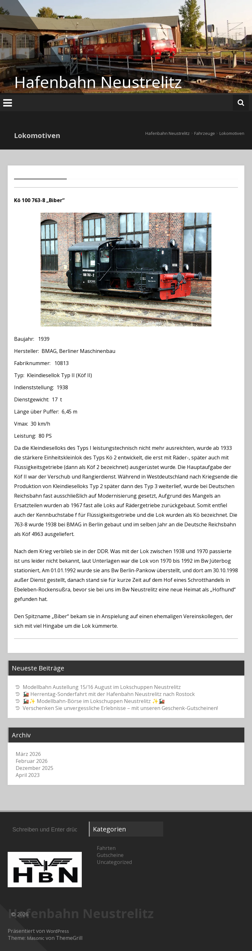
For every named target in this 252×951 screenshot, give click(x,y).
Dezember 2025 (34, 768)
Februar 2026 (32, 760)
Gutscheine (110, 855)
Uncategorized (114, 862)
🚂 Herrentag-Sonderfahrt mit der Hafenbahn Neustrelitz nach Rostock (109, 694)
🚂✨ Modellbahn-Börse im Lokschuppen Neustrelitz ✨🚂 (94, 701)
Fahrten (106, 848)
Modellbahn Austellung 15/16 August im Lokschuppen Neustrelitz (102, 687)
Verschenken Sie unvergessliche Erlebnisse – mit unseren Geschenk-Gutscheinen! (120, 708)
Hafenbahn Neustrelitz (98, 82)
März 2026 (28, 753)
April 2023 (28, 775)
